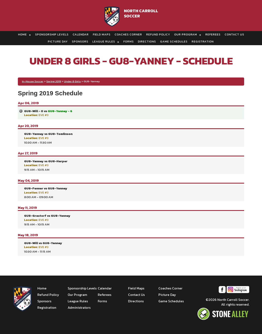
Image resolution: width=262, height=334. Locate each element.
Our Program (185, 34)
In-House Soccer (32, 81)
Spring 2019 (53, 81)
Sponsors (80, 41)
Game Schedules (173, 41)
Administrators (79, 307)
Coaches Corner (128, 34)
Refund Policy (158, 34)
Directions (147, 41)
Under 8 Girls (72, 81)
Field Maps (101, 34)
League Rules (103, 41)
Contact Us (234, 34)
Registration (203, 41)
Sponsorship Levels (52, 34)
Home (22, 34)
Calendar (81, 34)
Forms (128, 41)
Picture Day (58, 41)
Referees (212, 34)
